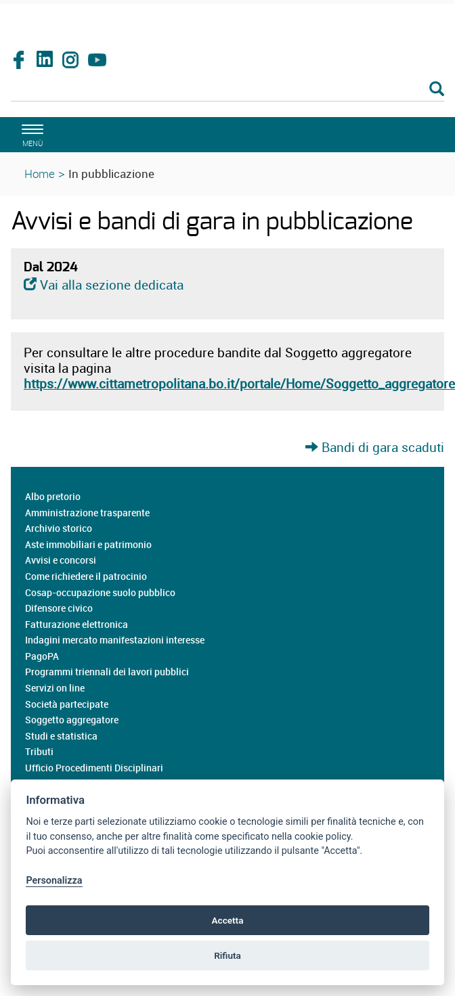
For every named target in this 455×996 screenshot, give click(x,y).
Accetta (227, 920)
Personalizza (54, 880)
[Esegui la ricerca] (436, 89)
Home (39, 173)
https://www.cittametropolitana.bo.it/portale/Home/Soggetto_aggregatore (239, 383)
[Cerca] (227, 89)
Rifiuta (227, 955)
